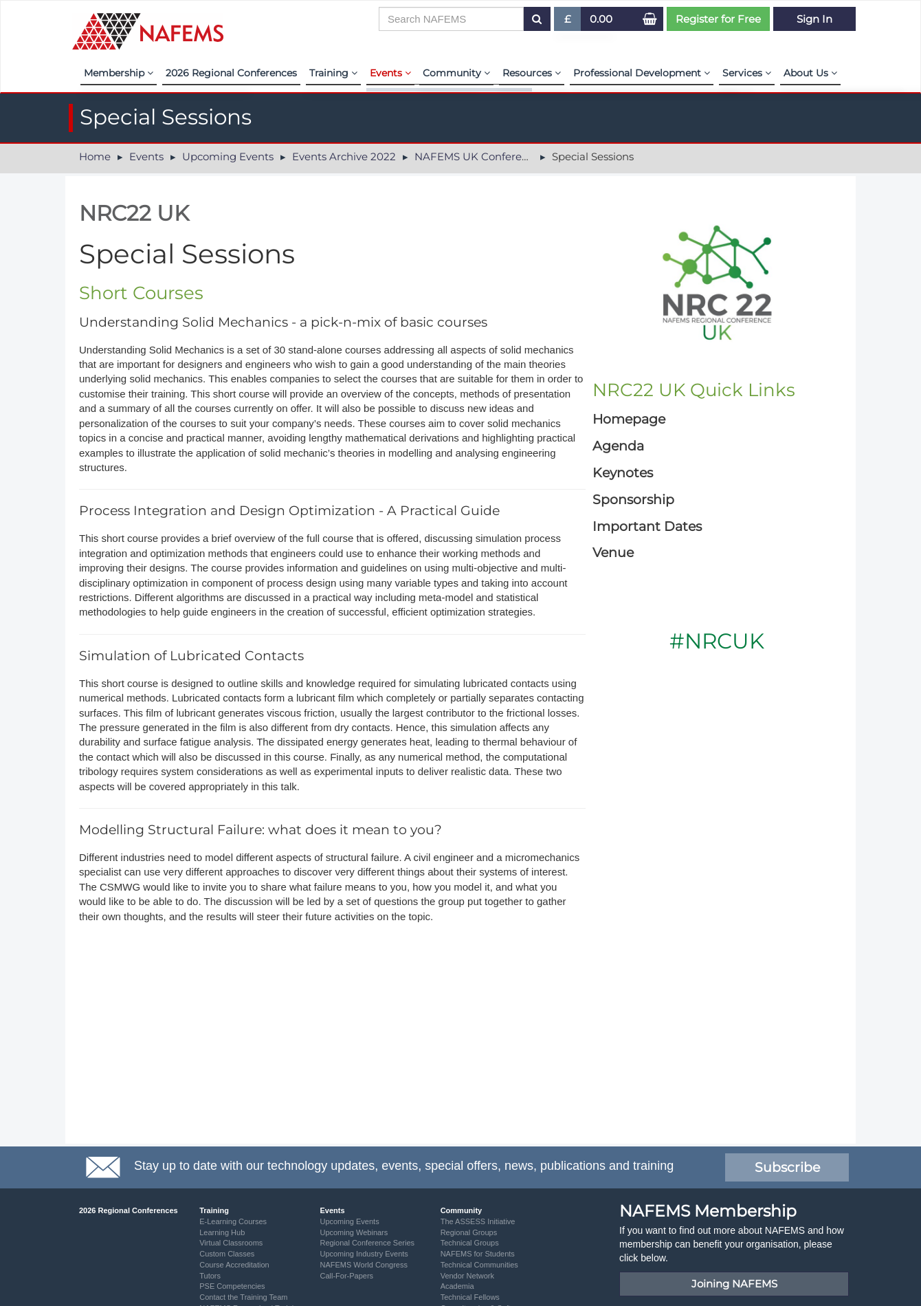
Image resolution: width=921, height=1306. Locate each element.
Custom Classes (226, 1254)
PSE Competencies (232, 1286)
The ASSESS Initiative (478, 1221)
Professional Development (641, 73)
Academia (457, 1286)
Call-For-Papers (346, 1276)
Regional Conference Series (367, 1243)
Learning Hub (222, 1232)
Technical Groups (470, 1243)
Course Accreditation (234, 1265)
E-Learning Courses (233, 1221)
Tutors (210, 1276)
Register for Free (718, 18)
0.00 (601, 18)
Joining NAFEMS (734, 1283)
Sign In (814, 18)
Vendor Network (467, 1276)
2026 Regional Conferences (231, 73)
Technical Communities (479, 1265)
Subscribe (787, 1167)
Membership (118, 73)
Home (95, 156)
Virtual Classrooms (231, 1243)
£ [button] (568, 21)
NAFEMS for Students (478, 1254)
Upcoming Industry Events (364, 1254)
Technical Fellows (470, 1297)
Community (456, 73)
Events (390, 73)
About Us (810, 73)
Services (746, 73)
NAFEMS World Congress (364, 1265)
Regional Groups (469, 1232)
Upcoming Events (228, 156)
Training (333, 73)
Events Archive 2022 (344, 156)
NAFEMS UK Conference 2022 (491, 156)
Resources (531, 73)
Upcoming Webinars (354, 1232)
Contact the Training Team (243, 1297)
